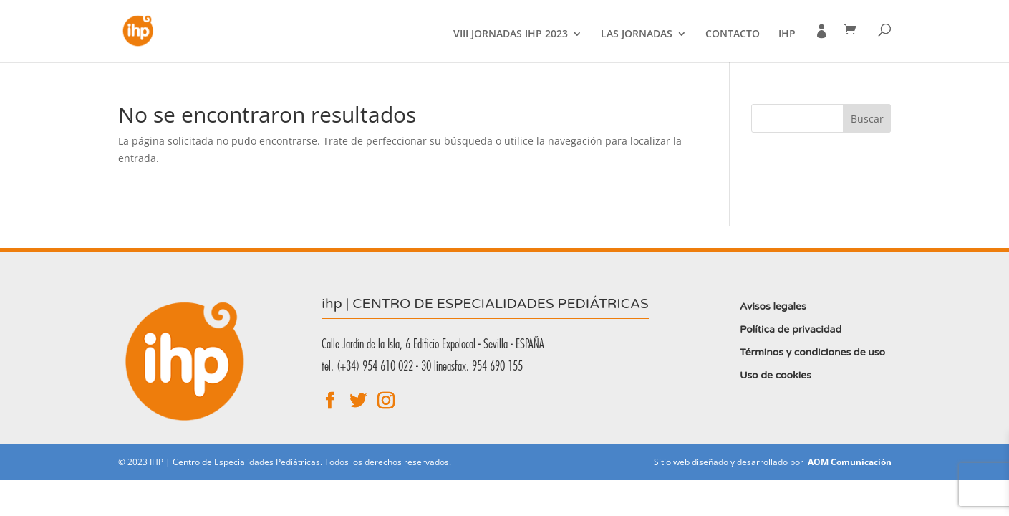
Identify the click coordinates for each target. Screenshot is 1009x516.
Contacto (732, 34)
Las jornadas (636, 34)
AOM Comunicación (850, 462)
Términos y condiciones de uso (812, 352)
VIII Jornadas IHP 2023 (510, 34)
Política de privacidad (790, 329)
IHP (787, 34)
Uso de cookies (775, 375)
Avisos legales (773, 306)
